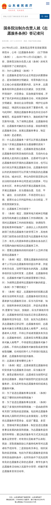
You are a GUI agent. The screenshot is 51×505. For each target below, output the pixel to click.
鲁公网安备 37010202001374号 (25, 502)
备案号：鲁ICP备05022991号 (34, 500)
